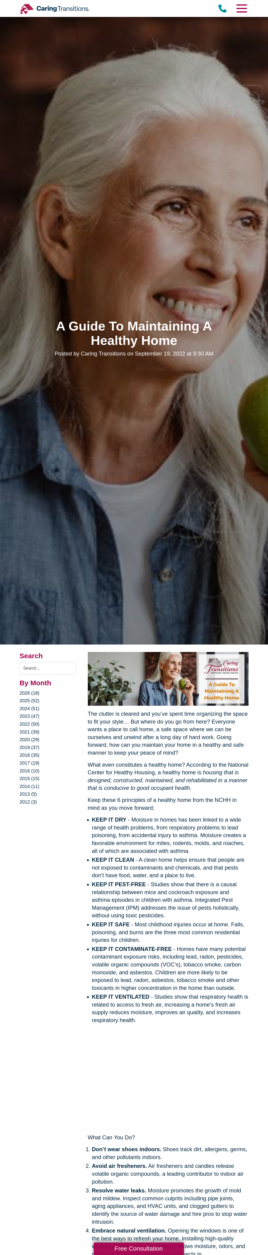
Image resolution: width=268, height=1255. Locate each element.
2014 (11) (29, 786)
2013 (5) (28, 794)
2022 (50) (29, 724)
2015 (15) (29, 778)
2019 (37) (29, 747)
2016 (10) (29, 770)
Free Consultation (138, 1248)
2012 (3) (28, 801)
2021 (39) (29, 731)
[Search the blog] (47, 668)
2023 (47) (29, 716)
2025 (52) (29, 700)
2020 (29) (29, 739)
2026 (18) (29, 693)
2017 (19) (29, 763)
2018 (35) (29, 755)
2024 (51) (29, 708)
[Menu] (242, 8)
